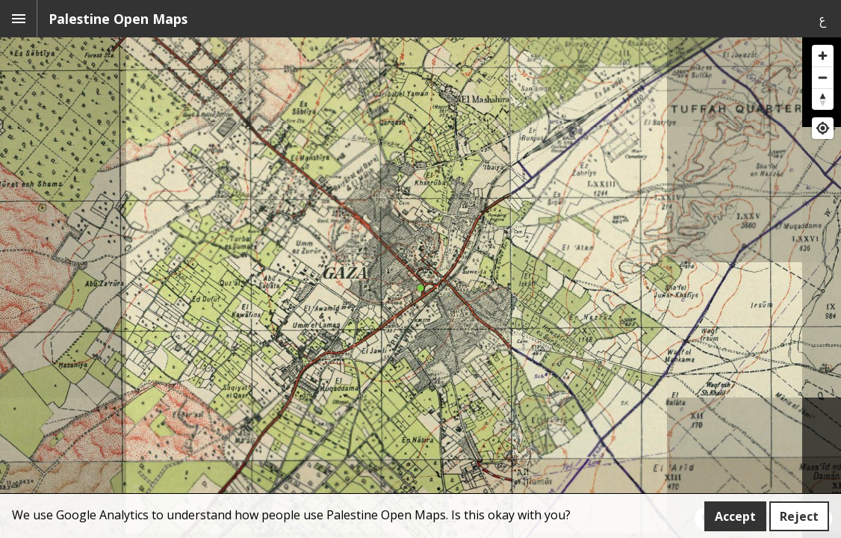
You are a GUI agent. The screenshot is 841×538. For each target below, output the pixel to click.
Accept (735, 516)
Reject (799, 516)
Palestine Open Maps (118, 19)
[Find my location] (823, 128)
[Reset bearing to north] (823, 99)
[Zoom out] (823, 77)
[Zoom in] (823, 56)
